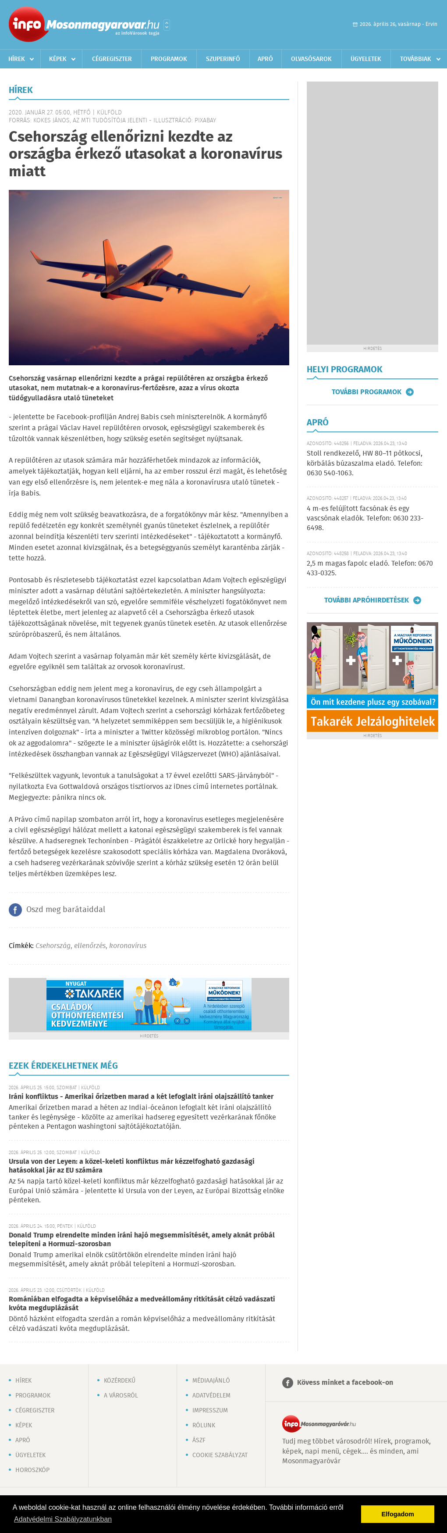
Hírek (16, 59)
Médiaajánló (211, 1381)
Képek (58, 59)
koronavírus (127, 946)
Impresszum (210, 1410)
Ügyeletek (366, 59)
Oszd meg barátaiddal (65, 910)
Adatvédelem (211, 1396)
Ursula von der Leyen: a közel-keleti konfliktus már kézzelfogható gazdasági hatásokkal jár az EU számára (132, 1166)
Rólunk (203, 1425)
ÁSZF (199, 1440)
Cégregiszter (112, 59)
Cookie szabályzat (220, 1455)
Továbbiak (415, 59)
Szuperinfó (223, 59)
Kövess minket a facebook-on (345, 1382)
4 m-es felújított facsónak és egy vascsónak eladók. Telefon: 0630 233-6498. (365, 518)
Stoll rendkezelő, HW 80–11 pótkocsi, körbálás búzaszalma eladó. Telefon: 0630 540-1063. (364, 463)
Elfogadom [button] (398, 1514)
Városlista (166, 25)
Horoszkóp (32, 1470)
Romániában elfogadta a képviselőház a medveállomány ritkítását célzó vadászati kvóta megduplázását (142, 1304)
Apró (265, 59)
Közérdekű (119, 1381)
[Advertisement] (343, 213)
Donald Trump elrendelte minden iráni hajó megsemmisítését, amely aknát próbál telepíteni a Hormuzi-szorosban (142, 1240)
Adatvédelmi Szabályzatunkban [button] (63, 1519)
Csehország (53, 946)
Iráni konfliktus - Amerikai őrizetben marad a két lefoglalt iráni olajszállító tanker (141, 1096)
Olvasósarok (311, 59)
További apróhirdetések (366, 600)
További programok (366, 392)
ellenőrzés (90, 946)
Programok (169, 59)
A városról (121, 1396)
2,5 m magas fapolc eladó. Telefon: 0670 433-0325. (370, 568)
